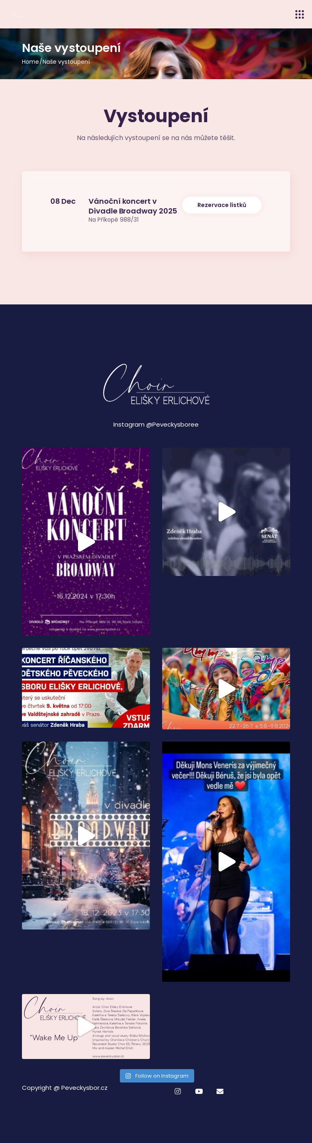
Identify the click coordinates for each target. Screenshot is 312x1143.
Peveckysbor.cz (84, 1087)
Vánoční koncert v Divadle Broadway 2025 (133, 206)
